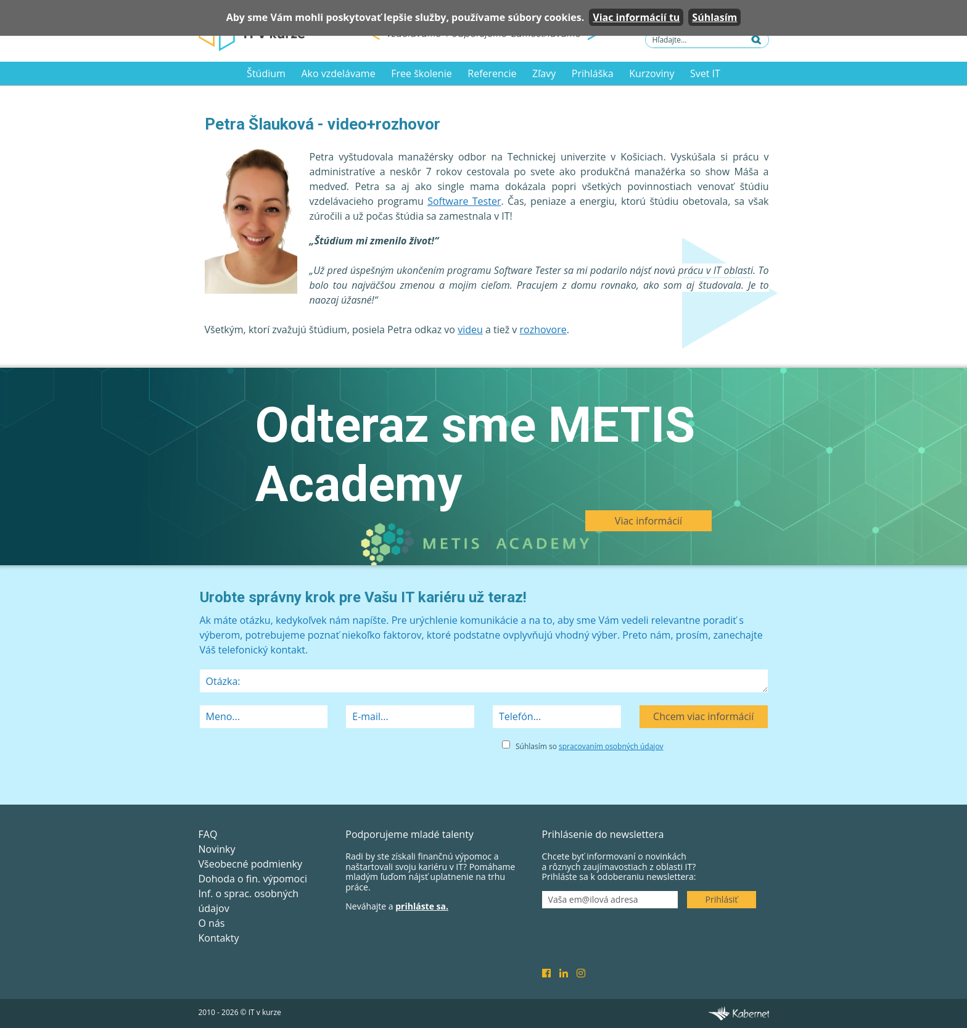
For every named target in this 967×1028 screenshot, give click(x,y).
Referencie (491, 73)
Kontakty (219, 938)
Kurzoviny (651, 73)
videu (470, 329)
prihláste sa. (421, 906)
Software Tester (464, 201)
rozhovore (543, 329)
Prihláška (593, 73)
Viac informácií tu (636, 17)
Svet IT (705, 73)
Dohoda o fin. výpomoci (253, 878)
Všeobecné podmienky (250, 864)
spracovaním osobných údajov (611, 746)
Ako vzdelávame (338, 73)
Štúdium (266, 73)
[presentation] (293, 762)
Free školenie (421, 73)
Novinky (217, 849)
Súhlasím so (590, 746)
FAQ (208, 834)
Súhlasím (714, 17)
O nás (212, 923)
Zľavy (544, 73)
